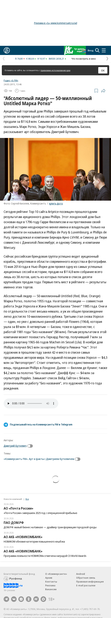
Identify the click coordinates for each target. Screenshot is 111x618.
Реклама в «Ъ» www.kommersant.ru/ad (55, 23)
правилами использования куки (55, 70)
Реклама (50, 585)
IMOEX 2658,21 (56, 58)
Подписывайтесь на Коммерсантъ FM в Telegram (41, 424)
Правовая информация (90, 581)
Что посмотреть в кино (83, 58)
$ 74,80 (19, 58)
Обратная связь (85, 577)
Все (27, 499)
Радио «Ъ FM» (11, 80)
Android (80, 573)
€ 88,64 (30, 58)
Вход (91, 50)
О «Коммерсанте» (56, 573)
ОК (103, 70)
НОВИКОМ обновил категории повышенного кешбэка (34, 541)
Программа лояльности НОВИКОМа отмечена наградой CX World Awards (45, 556)
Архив (48, 577)
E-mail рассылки (85, 585)
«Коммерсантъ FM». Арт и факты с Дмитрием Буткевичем (39, 459)
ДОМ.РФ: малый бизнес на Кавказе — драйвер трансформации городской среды (50, 527)
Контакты (51, 581)
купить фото (56, 203)
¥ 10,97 (41, 58)
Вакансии (51, 589)
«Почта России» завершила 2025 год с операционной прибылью (40, 513)
